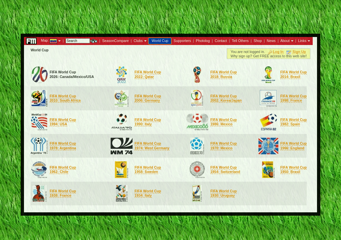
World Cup (160, 41)
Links (302, 41)
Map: (45, 40)
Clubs (138, 41)
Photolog (203, 41)
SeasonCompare (115, 41)
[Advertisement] (170, 15)
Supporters (182, 41)
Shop (258, 41)
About (285, 41)
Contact (221, 41)
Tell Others (240, 41)
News (271, 41)
